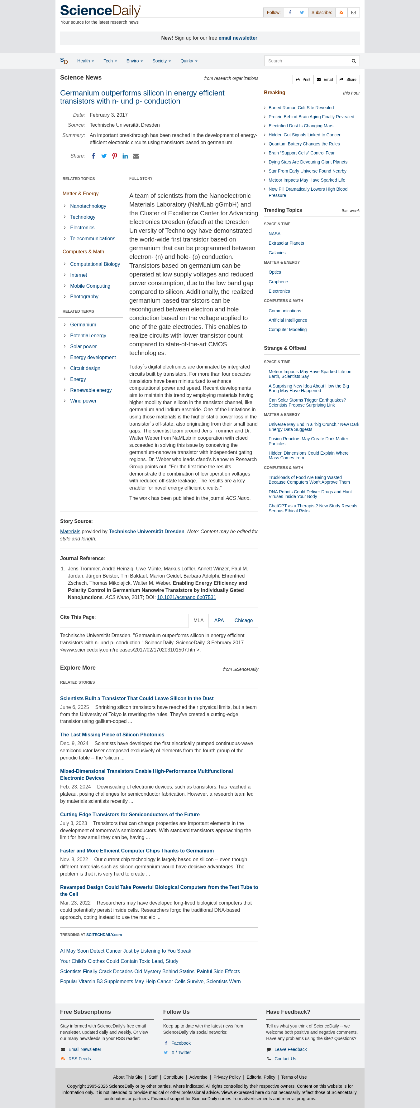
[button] (303, 79)
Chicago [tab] (244, 620)
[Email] (136, 156)
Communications (285, 310)
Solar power (83, 346)
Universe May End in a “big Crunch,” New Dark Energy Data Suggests (314, 427)
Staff (153, 1077)
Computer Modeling (288, 329)
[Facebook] (93, 156)
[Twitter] (104, 156)
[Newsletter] (353, 12)
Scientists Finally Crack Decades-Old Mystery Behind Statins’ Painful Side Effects (150, 971)
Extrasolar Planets (286, 243)
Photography (84, 296)
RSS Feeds (80, 1058)
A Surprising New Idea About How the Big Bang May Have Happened (309, 388)
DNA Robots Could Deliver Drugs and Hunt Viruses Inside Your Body (310, 494)
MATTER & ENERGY (282, 262)
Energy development (93, 357)
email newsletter (238, 38)
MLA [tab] (198, 620)
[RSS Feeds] (341, 12)
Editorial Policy (261, 1077)
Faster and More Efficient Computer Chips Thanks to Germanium (137, 850)
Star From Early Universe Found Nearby (307, 170)
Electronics (82, 227)
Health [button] (85, 60)
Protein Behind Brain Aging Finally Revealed (311, 116)
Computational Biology (95, 264)
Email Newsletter (85, 1049)
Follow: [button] (273, 12)
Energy (78, 379)
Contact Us (285, 1058)
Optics (275, 272)
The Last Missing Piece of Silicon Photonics (112, 734)
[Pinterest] (114, 156)
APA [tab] (219, 620)
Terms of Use (294, 1077)
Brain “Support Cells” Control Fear (302, 152)
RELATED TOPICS (79, 179)
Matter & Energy (81, 193)
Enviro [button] (134, 60)
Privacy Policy (227, 1077)
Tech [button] (110, 60)
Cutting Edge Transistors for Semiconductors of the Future (130, 814)
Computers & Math (83, 251)
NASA (274, 233)
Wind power (83, 400)
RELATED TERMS (78, 311)
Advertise (198, 1077)
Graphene (278, 281)
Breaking (274, 92)
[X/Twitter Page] (302, 12)
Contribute (174, 1077)
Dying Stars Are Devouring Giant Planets (308, 161)
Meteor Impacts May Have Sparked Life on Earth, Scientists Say (310, 374)
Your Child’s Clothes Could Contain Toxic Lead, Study (119, 961)
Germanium (83, 324)
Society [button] (161, 60)
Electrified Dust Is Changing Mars (301, 125)
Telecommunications (92, 238)
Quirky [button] (188, 60)
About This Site (128, 1077)
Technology (82, 217)
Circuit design (85, 368)
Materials (70, 531)
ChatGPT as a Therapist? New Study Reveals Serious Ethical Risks (313, 508)
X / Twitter (181, 1052)
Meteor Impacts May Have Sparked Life (307, 180)
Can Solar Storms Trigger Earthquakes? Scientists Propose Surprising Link (307, 402)
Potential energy (88, 335)
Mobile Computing (90, 286)
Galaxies (277, 252)
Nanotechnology (88, 206)
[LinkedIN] (125, 156)
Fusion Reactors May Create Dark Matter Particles (308, 441)
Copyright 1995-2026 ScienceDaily (100, 1086)
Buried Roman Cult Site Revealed (301, 107)
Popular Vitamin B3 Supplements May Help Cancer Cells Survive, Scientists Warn (150, 981)
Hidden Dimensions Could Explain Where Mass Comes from (309, 455)
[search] (354, 61)
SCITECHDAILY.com (104, 935)
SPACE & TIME (277, 224)
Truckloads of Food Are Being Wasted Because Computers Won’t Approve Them (309, 480)
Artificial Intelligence (288, 320)
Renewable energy (91, 390)
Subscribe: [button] (322, 12)
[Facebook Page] (290, 12)
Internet (78, 275)
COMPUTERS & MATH (283, 301)
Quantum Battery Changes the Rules (304, 143)
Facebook (181, 1043)
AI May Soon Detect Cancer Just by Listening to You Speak (125, 951)
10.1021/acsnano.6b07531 (186, 597)
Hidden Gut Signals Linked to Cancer (304, 134)
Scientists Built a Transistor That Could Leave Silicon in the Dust (137, 698)
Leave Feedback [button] (290, 1049)
